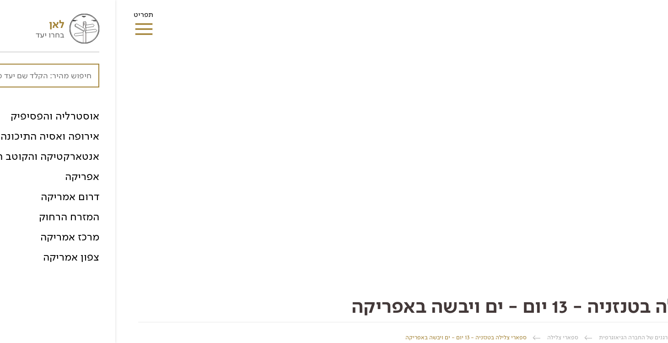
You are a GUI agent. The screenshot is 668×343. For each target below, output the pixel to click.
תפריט (28, 17)
